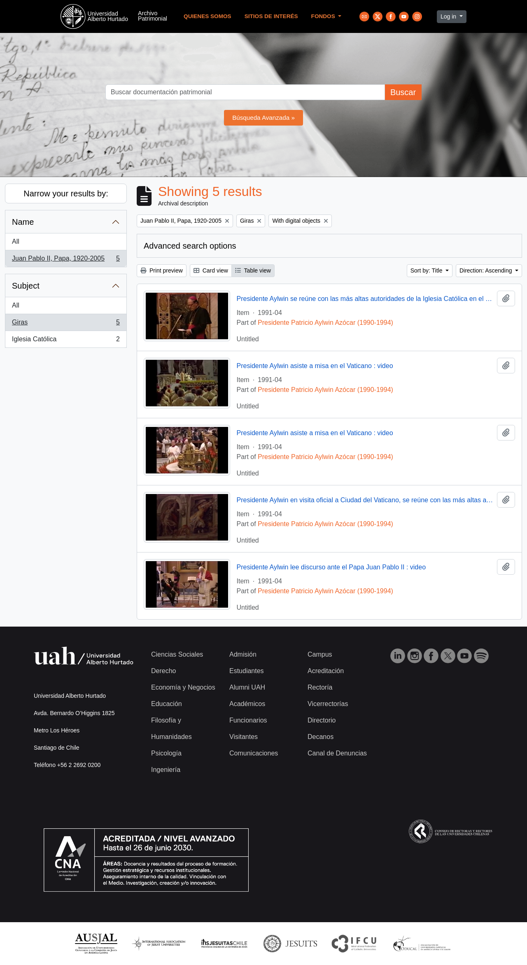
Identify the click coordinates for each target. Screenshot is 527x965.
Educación (166, 703)
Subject (26, 285)
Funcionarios (248, 720)
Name (23, 221)
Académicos (247, 703)
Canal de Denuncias (337, 753)
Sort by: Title (427, 270)
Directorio (322, 720)
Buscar (403, 92)
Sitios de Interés (271, 16)
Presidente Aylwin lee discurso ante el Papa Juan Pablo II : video (331, 567)
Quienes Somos (207, 16)
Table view (253, 270)
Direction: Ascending (486, 270)
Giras (66, 324)
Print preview (161, 270)
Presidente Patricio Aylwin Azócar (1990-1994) (325, 322)
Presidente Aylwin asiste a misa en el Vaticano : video (315, 365)
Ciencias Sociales (177, 654)
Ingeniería (165, 769)
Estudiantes (246, 670)
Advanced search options (190, 245)
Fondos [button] (324, 16)
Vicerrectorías (328, 703)
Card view (211, 270)
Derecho (163, 670)
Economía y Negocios (183, 687)
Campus (320, 654)
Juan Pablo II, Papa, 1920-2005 (66, 260)
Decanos (320, 736)
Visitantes (243, 736)
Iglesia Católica (66, 340)
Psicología (166, 753)
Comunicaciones (253, 753)
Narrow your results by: (65, 193)
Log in (449, 16)
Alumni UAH (247, 687)
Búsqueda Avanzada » (263, 117)
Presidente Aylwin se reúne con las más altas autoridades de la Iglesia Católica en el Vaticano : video (365, 298)
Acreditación (326, 670)
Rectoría (320, 687)
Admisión (243, 654)
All (15, 241)
